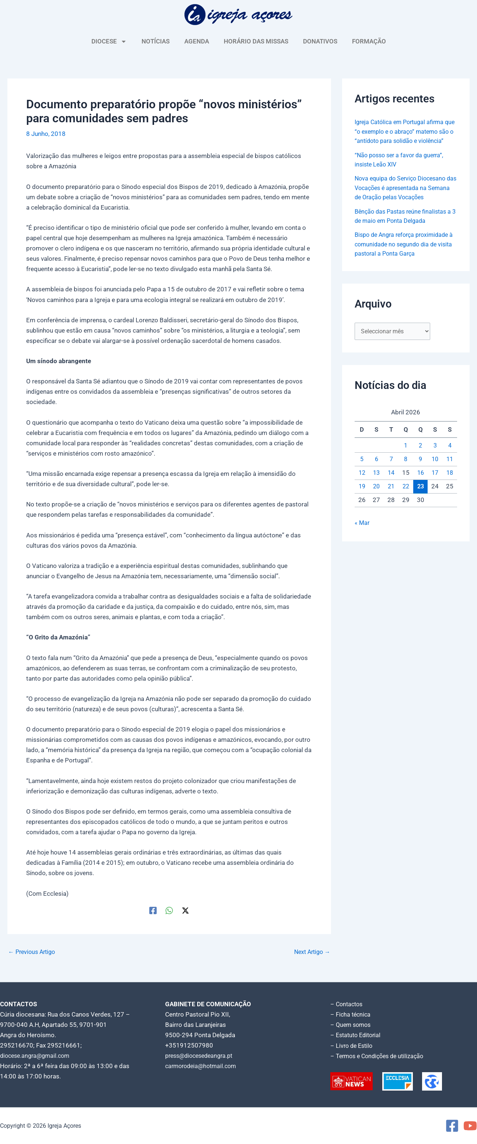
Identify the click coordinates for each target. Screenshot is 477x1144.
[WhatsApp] (169, 910)
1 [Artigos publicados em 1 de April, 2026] (406, 456)
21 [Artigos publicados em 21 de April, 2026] (391, 496)
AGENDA (196, 41)
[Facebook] (153, 910)
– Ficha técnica (351, 1014)
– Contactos (347, 1004)
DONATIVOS (320, 41)
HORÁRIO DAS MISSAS (256, 41)
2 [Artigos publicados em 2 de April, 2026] (420, 456)
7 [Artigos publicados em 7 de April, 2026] (391, 469)
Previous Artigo (33, 952)
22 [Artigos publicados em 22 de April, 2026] (406, 496)
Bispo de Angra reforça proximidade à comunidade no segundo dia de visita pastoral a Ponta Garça (405, 254)
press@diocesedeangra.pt (202, 1055)
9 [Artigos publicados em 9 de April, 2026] (420, 469)
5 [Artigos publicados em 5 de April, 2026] (362, 469)
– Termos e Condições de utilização (380, 1055)
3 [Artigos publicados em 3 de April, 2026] (435, 456)
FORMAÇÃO (369, 41)
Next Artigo (310, 952)
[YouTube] (470, 1126)
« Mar (362, 533)
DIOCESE (109, 41)
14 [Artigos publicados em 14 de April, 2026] (391, 483)
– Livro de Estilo (352, 1045)
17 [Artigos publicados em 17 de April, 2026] (435, 483)
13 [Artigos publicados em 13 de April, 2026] (376, 483)
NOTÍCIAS (156, 41)
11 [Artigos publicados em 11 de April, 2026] (449, 469)
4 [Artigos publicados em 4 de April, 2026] (450, 456)
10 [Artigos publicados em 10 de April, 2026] (435, 469)
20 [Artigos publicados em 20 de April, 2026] (376, 496)
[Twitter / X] (185, 910)
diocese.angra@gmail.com (37, 1055)
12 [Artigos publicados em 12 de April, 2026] (362, 483)
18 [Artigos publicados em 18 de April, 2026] (449, 483)
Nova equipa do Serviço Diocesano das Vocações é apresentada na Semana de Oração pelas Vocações (404, 197)
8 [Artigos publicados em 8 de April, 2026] (406, 469)
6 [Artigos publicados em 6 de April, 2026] (376, 469)
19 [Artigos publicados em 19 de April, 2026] (362, 496)
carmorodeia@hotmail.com (203, 1066)
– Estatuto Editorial (357, 1035)
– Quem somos (351, 1024)
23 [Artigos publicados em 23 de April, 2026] (420, 496)
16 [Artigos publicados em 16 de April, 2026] (420, 483)
